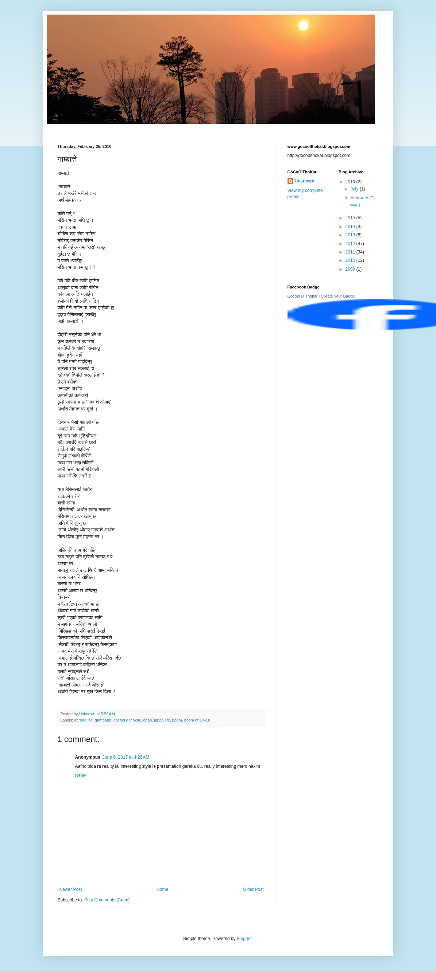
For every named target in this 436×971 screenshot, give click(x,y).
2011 (351, 252)
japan (147, 720)
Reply (80, 775)
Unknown (305, 181)
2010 (351, 260)
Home (162, 889)
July (355, 189)
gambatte (103, 720)
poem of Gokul (197, 720)
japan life (162, 720)
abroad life (83, 720)
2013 (351, 234)
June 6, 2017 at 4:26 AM (126, 757)
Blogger (244, 938)
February (360, 197)
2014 (351, 226)
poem (177, 720)
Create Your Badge (338, 296)
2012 (351, 243)
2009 (351, 269)
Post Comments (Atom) (107, 900)
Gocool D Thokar (303, 296)
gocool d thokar (126, 720)
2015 (351, 217)
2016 (351, 181)
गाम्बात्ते (355, 205)
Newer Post (70, 889)
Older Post (253, 889)
